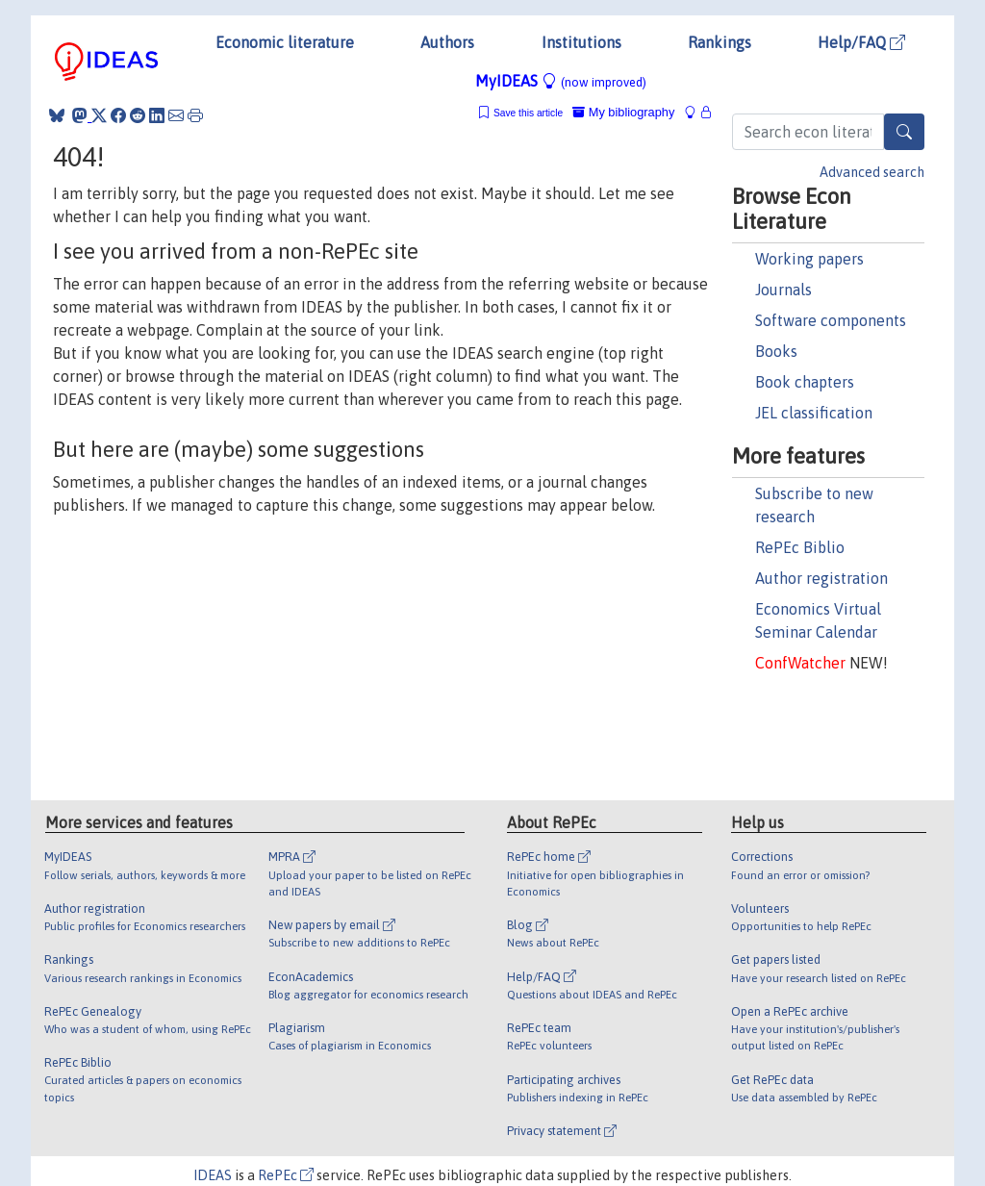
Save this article (528, 113)
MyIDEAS (560, 80)
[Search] (904, 132)
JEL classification (813, 412)
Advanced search (872, 172)
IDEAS (212, 1175)
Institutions (581, 42)
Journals (783, 289)
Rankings (719, 42)
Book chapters (804, 382)
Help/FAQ (861, 42)
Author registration (821, 578)
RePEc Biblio (800, 547)
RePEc (286, 1175)
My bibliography (623, 112)
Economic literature (284, 42)
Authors (447, 42)
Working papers (809, 258)
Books (776, 351)
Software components (830, 320)
